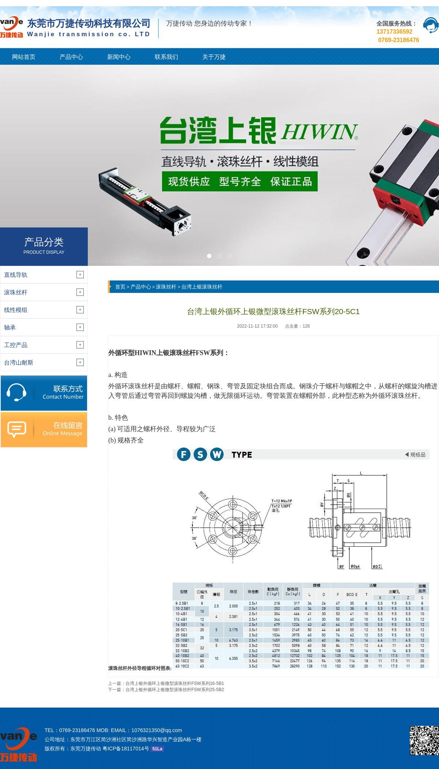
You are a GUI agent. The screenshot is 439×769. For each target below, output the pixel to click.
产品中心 (71, 57)
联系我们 (166, 57)
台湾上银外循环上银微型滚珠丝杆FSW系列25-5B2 (174, 689)
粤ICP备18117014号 (125, 748)
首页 (120, 287)
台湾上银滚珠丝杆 (201, 287)
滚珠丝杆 (166, 287)
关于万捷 (214, 57)
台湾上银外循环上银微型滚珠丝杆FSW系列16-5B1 (174, 683)
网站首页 (23, 57)
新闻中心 (119, 57)
